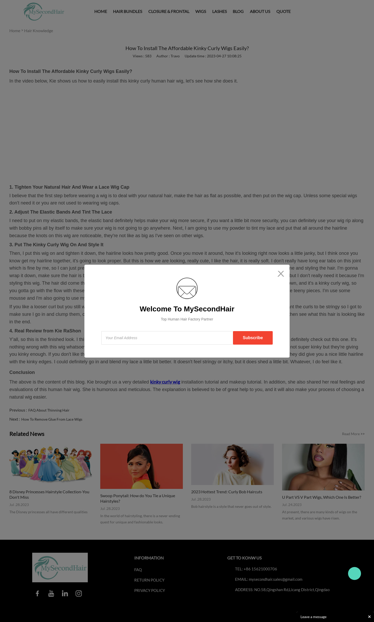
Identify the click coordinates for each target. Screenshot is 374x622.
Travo (354, 573)
